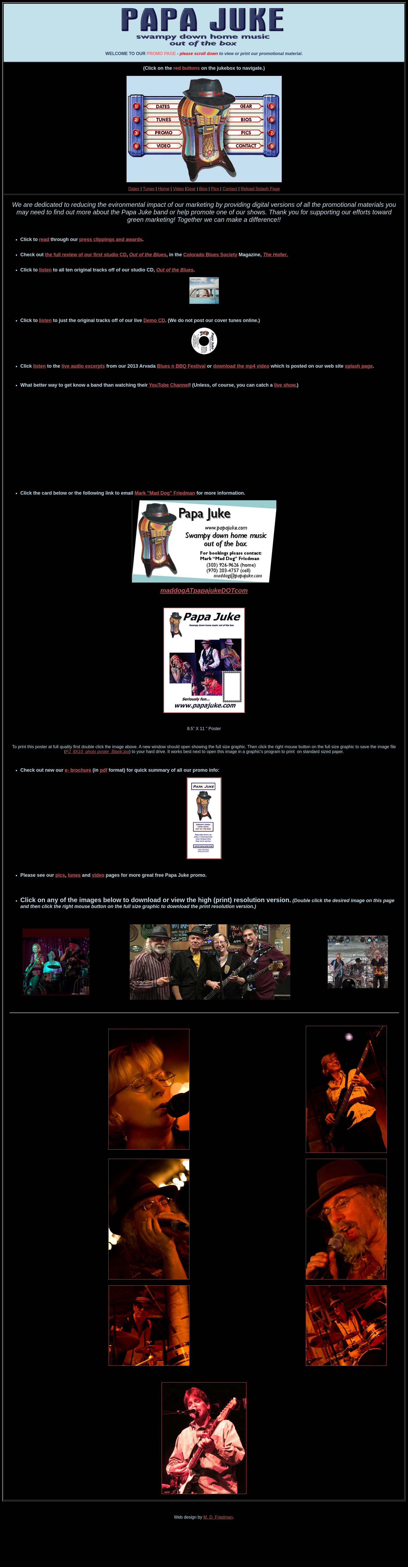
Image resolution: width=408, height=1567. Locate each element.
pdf (103, 770)
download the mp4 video (241, 366)
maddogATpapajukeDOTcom (204, 590)
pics (60, 875)
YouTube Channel (168, 385)
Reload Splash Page (260, 189)
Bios (203, 189)
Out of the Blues (147, 254)
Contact (230, 189)
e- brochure (78, 770)
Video (178, 189)
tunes (74, 875)
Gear (191, 189)
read (44, 239)
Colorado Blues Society (210, 254)
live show (284, 385)
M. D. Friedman (218, 1517)
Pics (215, 189)
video (98, 875)
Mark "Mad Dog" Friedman (165, 493)
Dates (133, 189)
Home (164, 189)
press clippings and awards (110, 239)
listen (45, 270)
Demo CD (154, 320)
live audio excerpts (83, 366)
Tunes (149, 189)
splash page (359, 366)
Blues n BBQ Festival (181, 366)
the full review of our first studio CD (86, 254)
